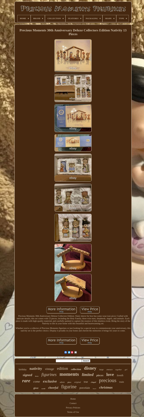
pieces (99, 375)
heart (94, 388)
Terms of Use (73, 412)
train (121, 381)
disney (90, 368)
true (86, 381)
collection (76, 369)
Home (73, 399)
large (101, 369)
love (110, 374)
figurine (68, 386)
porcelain (84, 387)
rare (26, 380)
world (43, 388)
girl (126, 370)
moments (69, 374)
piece (69, 382)
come (36, 381)
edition (62, 368)
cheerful (53, 387)
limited (88, 374)
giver (36, 388)
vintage (49, 369)
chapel (93, 382)
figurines (49, 374)
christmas (106, 387)
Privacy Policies (73, 407)
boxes (36, 376)
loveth (120, 375)
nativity (36, 368)
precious (107, 380)
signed (27, 375)
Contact (73, 403)
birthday (23, 369)
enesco (110, 369)
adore (62, 382)
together (118, 369)
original (77, 382)
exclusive (50, 381)
